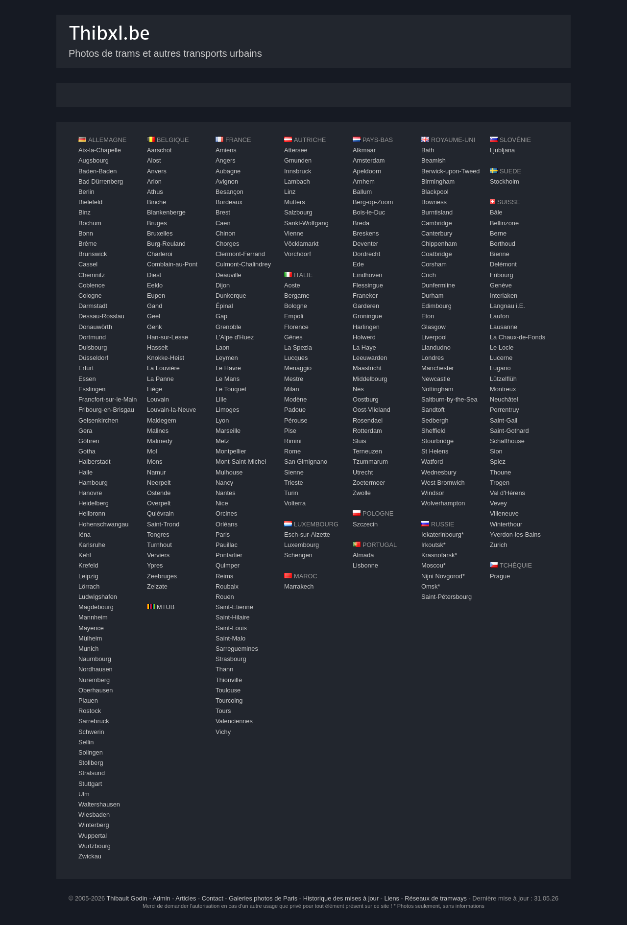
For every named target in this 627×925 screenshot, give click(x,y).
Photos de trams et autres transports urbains (165, 53)
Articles (185, 898)
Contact (212, 898)
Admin (161, 898)
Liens (391, 898)
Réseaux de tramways (436, 898)
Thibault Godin (126, 898)
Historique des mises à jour (341, 898)
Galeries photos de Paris (263, 898)
